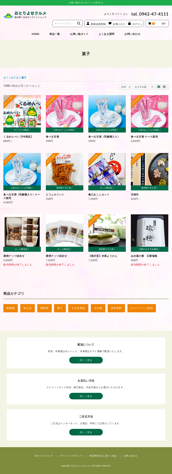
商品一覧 (54, 34)
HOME (35, 34)
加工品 (15, 77)
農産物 (10, 308)
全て (5, 77)
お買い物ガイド (79, 34)
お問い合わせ (132, 34)
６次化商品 (78, 308)
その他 (98, 308)
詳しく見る (86, 360)
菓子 (23, 77)
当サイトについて (44, 456)
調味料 (44, 308)
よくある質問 (106, 34)
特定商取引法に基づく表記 (103, 456)
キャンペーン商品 (142, 308)
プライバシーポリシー (71, 456)
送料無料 (116, 308)
